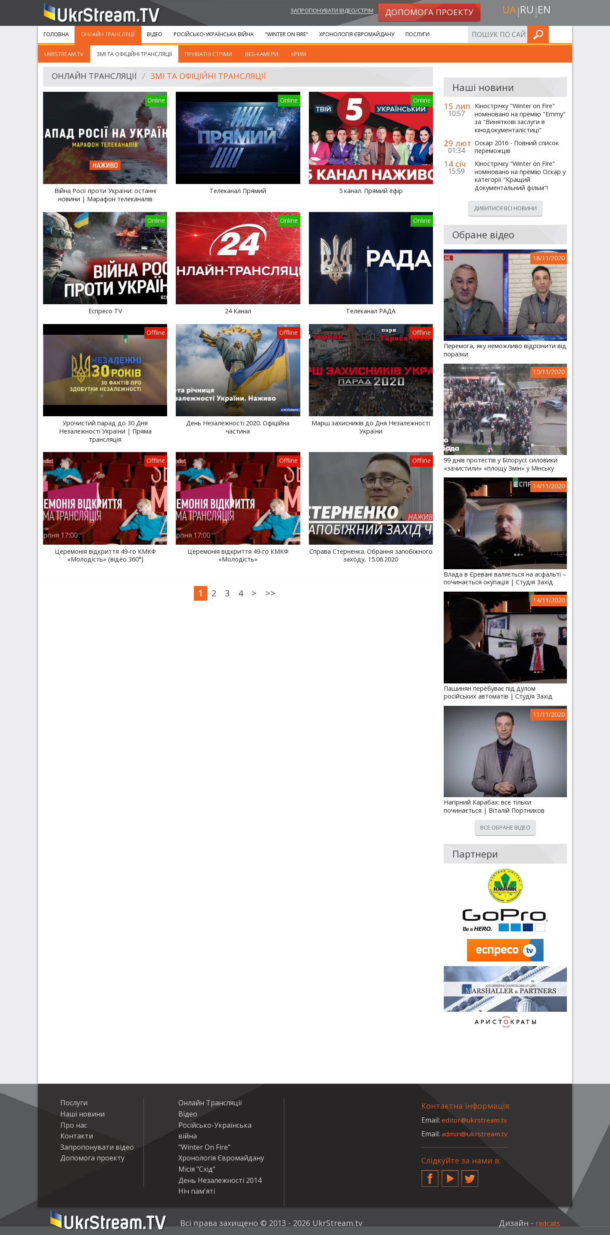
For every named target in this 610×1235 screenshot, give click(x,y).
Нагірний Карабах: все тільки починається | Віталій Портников (494, 806)
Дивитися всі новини (505, 208)
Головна (56, 34)
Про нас (73, 1125)
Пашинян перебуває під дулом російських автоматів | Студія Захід (498, 693)
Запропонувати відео (97, 1147)
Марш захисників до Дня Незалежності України (370, 427)
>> (270, 593)
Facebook (430, 1175)
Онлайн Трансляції (108, 34)
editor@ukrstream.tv (475, 1120)
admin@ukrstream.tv (475, 1133)
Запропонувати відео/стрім (323, 11)
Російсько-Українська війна (214, 34)
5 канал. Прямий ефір (371, 191)
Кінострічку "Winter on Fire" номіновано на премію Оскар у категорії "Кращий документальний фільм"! (520, 176)
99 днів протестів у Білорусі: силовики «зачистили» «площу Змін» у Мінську (500, 464)
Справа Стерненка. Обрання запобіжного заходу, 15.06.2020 (371, 556)
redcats (546, 1223)
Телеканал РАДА (370, 311)
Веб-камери (261, 54)
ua (507, 11)
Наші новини (82, 1114)
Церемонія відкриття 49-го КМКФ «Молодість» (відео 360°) (105, 556)
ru (526, 11)
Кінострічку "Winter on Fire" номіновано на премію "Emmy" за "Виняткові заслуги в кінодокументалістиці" (520, 118)
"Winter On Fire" (286, 34)
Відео (154, 34)
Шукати (563, 34)
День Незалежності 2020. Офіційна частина (237, 427)
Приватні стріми (208, 54)
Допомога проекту (92, 1158)
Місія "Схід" (196, 1169)
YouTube (450, 1175)
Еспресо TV (105, 311)
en (546, 11)
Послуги (417, 34)
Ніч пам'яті (196, 1191)
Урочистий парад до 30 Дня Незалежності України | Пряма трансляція (105, 431)
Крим (298, 54)
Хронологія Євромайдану (356, 34)
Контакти (76, 1136)
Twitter (470, 1175)
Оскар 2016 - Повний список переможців (517, 147)
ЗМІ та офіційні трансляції (134, 54)
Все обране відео (505, 827)
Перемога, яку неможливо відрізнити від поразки (505, 350)
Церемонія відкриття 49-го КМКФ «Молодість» (238, 556)
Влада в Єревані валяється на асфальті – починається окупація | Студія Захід (505, 578)
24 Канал (238, 311)
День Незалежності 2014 (219, 1180)
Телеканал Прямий (237, 191)
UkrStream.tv (64, 54)
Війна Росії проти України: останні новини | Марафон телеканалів (105, 195)
